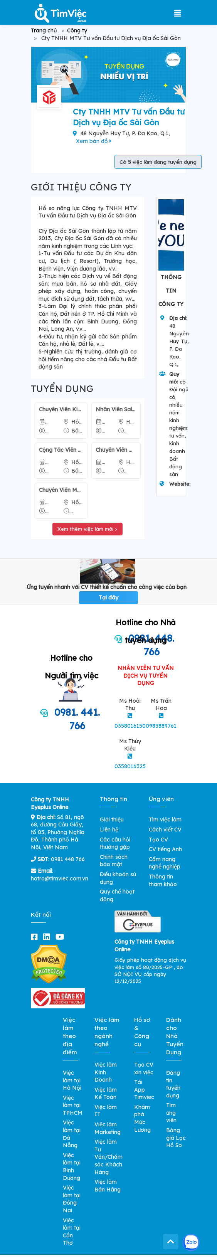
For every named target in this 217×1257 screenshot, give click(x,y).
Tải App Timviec (144, 1090)
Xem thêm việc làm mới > (87, 529)
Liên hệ (109, 829)
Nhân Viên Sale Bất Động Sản (116, 409)
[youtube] (61, 937)
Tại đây (108, 597)
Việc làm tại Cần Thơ (72, 1232)
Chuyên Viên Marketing (61, 489)
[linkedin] (48, 937)
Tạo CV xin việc (143, 1068)
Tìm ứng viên (171, 1113)
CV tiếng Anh (165, 849)
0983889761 (161, 725)
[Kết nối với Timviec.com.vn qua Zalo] (191, 1242)
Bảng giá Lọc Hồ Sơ (176, 1138)
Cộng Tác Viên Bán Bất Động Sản (61, 449)
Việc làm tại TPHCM (72, 1105)
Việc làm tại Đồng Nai (72, 1199)
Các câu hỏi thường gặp (115, 843)
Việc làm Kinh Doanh (105, 1072)
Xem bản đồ (93, 141)
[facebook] (36, 937)
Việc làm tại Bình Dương (72, 1166)
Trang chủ (44, 30)
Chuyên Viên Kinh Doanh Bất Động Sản (61, 409)
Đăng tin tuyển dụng (173, 1084)
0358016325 (130, 766)
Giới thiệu (112, 819)
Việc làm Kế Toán (105, 1093)
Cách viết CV (165, 829)
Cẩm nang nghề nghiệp (164, 863)
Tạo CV (158, 839)
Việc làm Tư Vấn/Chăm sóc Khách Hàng (108, 1156)
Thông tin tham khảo (163, 880)
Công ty (77, 30)
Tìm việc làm (165, 819)
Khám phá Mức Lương (142, 1118)
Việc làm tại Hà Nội (72, 1080)
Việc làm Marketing (107, 1128)
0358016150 (130, 725)
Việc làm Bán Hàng (107, 1185)
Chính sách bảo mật (114, 860)
